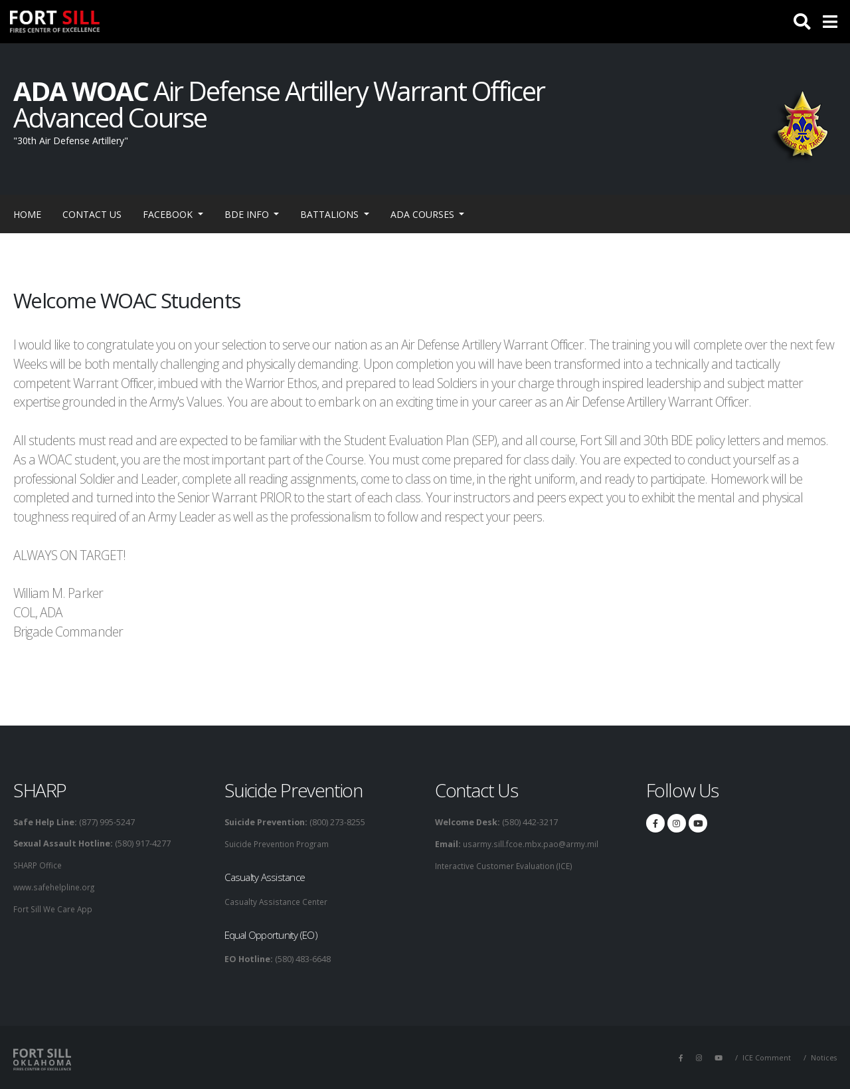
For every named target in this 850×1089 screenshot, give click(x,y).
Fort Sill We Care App (54, 907)
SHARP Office (39, 864)
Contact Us (92, 214)
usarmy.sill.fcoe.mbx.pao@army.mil (531, 843)
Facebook (169, 214)
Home (27, 214)
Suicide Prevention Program (279, 843)
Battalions (330, 214)
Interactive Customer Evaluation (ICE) (506, 864)
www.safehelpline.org (56, 886)
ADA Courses (423, 214)
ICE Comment (765, 1056)
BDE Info (248, 214)
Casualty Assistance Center (278, 900)
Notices (823, 1056)
